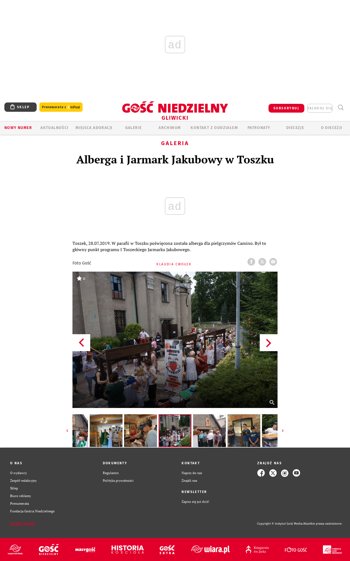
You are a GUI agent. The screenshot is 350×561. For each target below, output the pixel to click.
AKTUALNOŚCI (54, 127)
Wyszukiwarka (341, 107)
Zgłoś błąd (22, 524)
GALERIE (133, 127)
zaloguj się (319, 108)
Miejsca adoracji (93, 127)
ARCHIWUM (170, 127)
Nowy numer (18, 127)
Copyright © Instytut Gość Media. (280, 523)
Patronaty (258, 127)
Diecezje (295, 127)
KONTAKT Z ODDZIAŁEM (214, 127)
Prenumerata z (61, 107)
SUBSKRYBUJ (286, 108)
